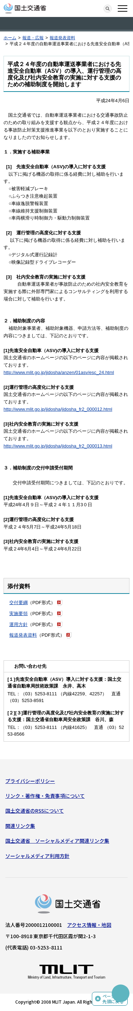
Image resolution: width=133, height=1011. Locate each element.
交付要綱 (18, 602)
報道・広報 (33, 37)
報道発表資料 (62, 37)
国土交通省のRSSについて (34, 810)
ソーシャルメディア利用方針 (37, 855)
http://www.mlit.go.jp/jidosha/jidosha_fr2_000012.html (58, 409)
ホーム (10, 37)
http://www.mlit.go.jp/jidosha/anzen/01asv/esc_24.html (59, 372)
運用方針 (18, 624)
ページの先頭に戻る (113, 999)
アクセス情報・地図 (89, 924)
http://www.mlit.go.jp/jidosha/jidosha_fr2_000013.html (58, 446)
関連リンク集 (20, 825)
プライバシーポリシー (30, 780)
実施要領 (18, 613)
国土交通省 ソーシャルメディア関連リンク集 (57, 840)
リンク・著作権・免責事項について (45, 795)
